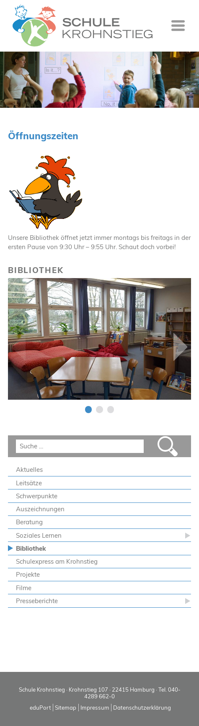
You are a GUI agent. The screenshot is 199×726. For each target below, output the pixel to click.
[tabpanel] (99, 339)
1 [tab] (88, 409)
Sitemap (65, 707)
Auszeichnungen (40, 509)
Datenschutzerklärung (142, 707)
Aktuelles (29, 470)
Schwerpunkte (36, 496)
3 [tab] (110, 409)
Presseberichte (37, 601)
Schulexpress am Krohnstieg (57, 561)
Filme (23, 588)
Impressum (94, 707)
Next (180, 347)
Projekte (28, 574)
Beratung (29, 522)
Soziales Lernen (39, 535)
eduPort (40, 707)
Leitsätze (29, 483)
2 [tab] (99, 409)
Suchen (167, 446)
